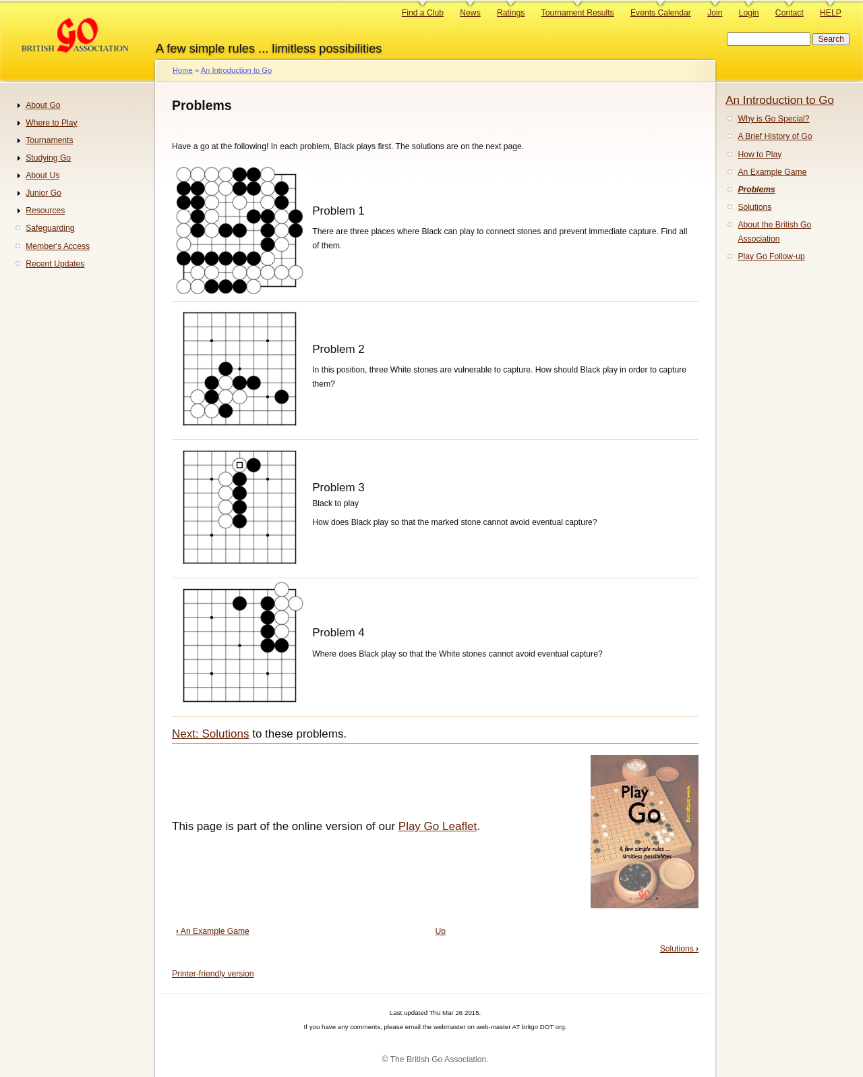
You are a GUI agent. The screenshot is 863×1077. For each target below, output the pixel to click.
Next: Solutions (210, 733)
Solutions (679, 949)
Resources (45, 210)
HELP (830, 13)
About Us (42, 175)
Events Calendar (660, 13)
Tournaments (49, 140)
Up (441, 931)
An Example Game (212, 931)
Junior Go (43, 193)
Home (183, 70)
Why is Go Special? (773, 118)
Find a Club (423, 13)
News (470, 13)
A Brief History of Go (775, 136)
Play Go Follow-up (771, 256)
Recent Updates (55, 264)
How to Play (759, 154)
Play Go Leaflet (437, 826)
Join (714, 13)
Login (749, 13)
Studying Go (48, 158)
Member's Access (58, 246)
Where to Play (51, 123)
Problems (756, 189)
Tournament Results (577, 13)
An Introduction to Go (236, 70)
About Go (43, 105)
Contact (789, 13)
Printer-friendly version (213, 973)
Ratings (511, 13)
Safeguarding (50, 228)
